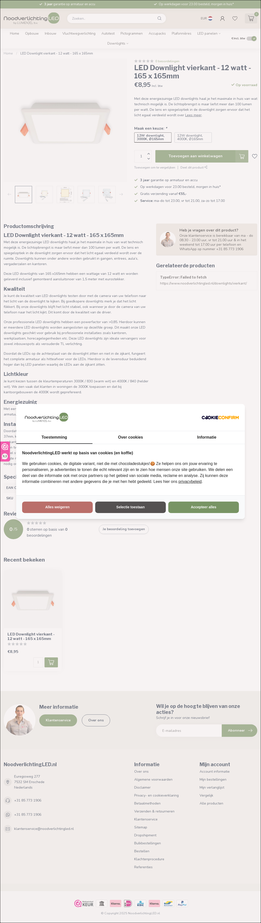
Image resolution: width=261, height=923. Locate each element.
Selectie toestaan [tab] (130, 507)
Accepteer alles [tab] (204, 507)
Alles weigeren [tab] (57, 507)
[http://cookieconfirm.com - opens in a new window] (220, 417)
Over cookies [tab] (130, 437)
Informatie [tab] (206, 437)
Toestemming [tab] (54, 437)
